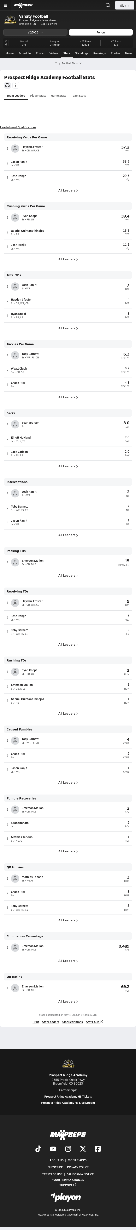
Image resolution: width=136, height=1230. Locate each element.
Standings (81, 53)
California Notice (80, 1174)
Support (68, 1185)
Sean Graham (30, 422)
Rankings (99, 53)
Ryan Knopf (29, 216)
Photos (115, 53)
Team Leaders (16, 95)
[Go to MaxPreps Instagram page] (68, 1149)
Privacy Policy (78, 1167)
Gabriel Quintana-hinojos (27, 230)
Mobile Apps (77, 1160)
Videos (53, 53)
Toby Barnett (30, 354)
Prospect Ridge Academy (68, 1067)
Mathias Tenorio (21, 837)
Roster (40, 53)
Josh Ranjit (18, 176)
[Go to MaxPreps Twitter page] (83, 1149)
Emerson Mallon (32, 560)
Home (10, 53)
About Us (57, 1160)
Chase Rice (18, 382)
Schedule (25, 53)
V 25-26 (35, 32)
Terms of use (52, 1174)
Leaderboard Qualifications (18, 127)
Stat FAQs (95, 1022)
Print (35, 1022)
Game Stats (58, 95)
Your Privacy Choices (68, 1179)
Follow (100, 32)
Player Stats (38, 95)
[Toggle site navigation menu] (5, 5)
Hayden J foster (32, 147)
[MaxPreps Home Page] (56, 63)
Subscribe (55, 1167)
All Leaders (68, 190)
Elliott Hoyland (21, 437)
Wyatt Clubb (19, 368)
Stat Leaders (50, 1022)
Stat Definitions (72, 1022)
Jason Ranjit (19, 161)
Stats (66, 53)
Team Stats (78, 95)
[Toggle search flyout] (108, 5)
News (128, 53)
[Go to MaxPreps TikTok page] (38, 1149)
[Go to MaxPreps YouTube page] (53, 1149)
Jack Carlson (19, 451)
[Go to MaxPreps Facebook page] (98, 1149)
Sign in (124, 5)
